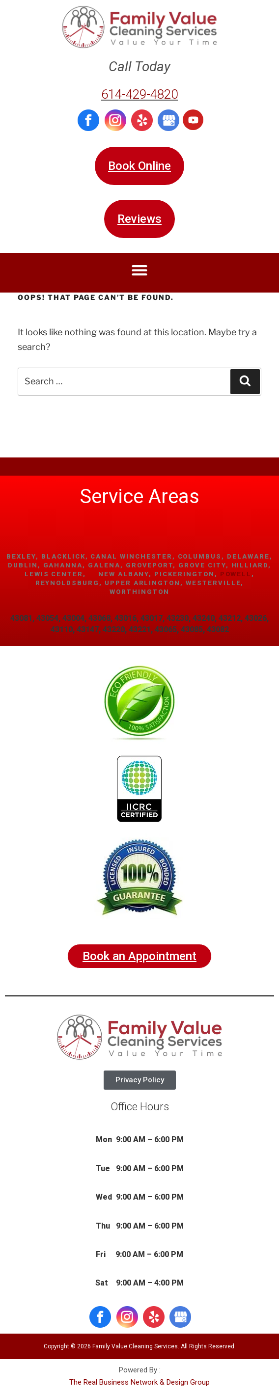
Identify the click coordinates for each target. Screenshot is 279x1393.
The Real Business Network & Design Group (139, 1382)
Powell (236, 574)
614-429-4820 (139, 94)
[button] (139, 270)
